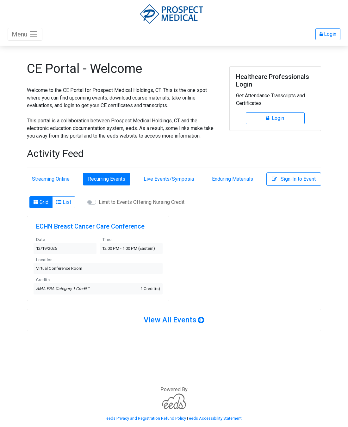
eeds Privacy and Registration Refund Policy (146, 418)
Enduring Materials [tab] (232, 179)
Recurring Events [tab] (106, 179)
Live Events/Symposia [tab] (169, 179)
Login (328, 34)
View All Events (170, 319)
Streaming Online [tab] (51, 179)
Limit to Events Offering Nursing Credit (141, 202)
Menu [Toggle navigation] (25, 34)
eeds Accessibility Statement (215, 418)
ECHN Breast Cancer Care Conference (90, 226)
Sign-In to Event (294, 179)
